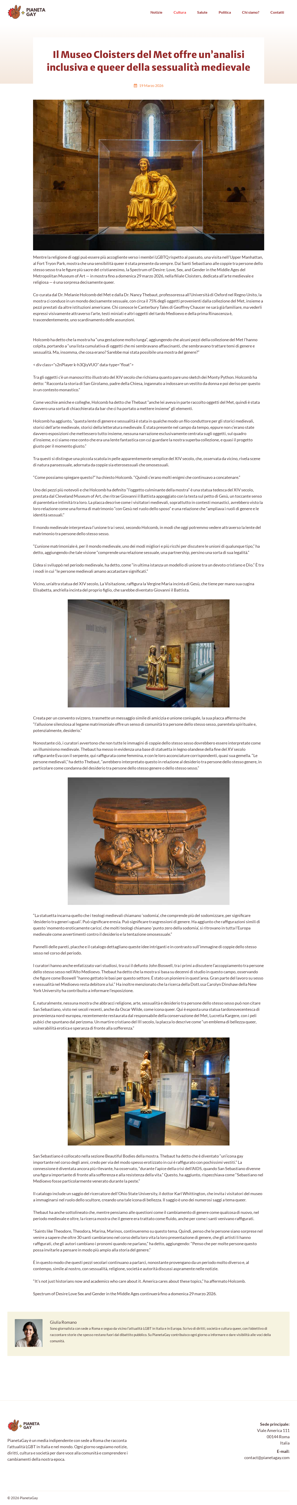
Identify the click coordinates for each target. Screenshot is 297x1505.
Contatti (277, 12)
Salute (202, 12)
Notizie (156, 12)
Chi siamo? (250, 12)
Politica (225, 12)
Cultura (180, 12)
